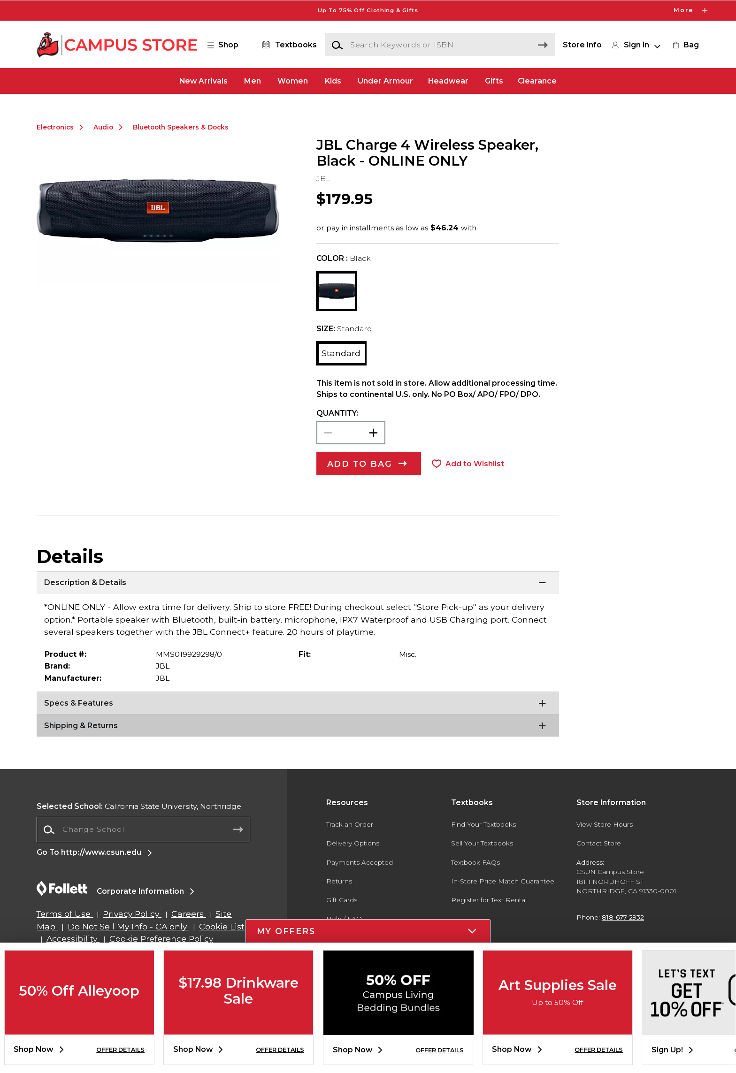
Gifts (494, 80)
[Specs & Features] (298, 703)
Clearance (537, 80)
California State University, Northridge (139, 806)
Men (252, 80)
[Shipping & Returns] (298, 726)
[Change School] (143, 829)
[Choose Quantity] (351, 433)
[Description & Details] (298, 583)
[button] (227, 45)
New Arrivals (203, 80)
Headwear (448, 80)
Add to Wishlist (474, 463)
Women (292, 80)
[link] (684, 45)
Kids (333, 80)
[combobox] (143, 830)
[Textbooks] (287, 45)
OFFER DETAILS (120, 1049)
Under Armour (385, 80)
